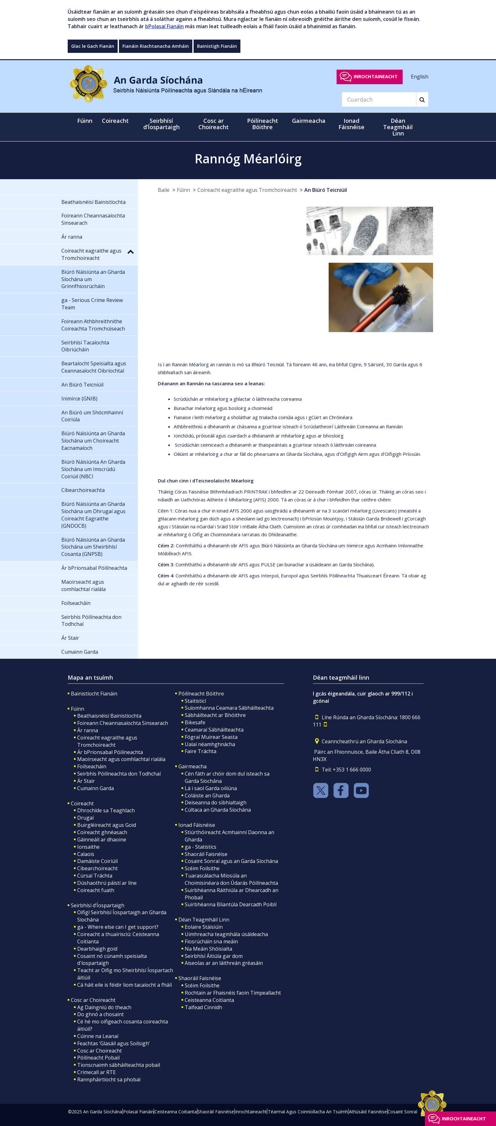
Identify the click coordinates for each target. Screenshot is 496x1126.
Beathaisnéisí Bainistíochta (109, 715)
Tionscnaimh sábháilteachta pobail (118, 1064)
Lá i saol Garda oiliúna (211, 788)
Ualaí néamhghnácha (210, 744)
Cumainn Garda (95, 788)
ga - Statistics (200, 846)
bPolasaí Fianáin (164, 26)
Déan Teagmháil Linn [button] (398, 127)
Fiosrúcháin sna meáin (211, 941)
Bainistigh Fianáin (217, 46)
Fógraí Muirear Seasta (211, 736)
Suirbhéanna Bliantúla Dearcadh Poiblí (230, 904)
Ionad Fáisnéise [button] (351, 124)
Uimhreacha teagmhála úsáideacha (226, 934)
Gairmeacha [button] (309, 120)
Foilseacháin (91, 766)
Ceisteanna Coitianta (209, 1000)
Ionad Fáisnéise (196, 824)
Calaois (85, 854)
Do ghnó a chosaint (100, 1014)
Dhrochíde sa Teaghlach (106, 810)
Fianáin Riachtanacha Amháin (155, 46)
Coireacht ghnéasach (102, 832)
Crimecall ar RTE (96, 1072)
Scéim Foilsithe (202, 868)
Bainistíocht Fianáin (94, 693)
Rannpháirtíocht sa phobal (108, 1079)
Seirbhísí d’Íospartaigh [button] (161, 124)
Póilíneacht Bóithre (201, 693)
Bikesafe (195, 722)
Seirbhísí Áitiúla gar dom (214, 956)
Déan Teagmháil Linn (203, 919)
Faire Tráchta (200, 751)
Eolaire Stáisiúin (204, 926)
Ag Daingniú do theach (104, 1007)
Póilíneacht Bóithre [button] (262, 124)
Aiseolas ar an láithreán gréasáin (224, 962)
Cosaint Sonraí (402, 1112)
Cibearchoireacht (97, 868)
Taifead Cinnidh (203, 1007)
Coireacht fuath (95, 890)
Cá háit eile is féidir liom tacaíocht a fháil (124, 984)
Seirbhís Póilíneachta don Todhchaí (119, 773)
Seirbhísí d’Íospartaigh (97, 905)
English (419, 76)
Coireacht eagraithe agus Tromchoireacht (247, 189)
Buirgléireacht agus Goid (106, 824)
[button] (130, 251)
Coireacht (82, 803)
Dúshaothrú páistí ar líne (107, 882)
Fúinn (183, 189)
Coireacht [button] (115, 120)
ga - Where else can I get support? (117, 926)
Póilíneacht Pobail (98, 1057)
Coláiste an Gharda (207, 795)
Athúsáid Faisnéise (368, 1112)
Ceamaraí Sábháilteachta (214, 729)
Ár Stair (86, 780)
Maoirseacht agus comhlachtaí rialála (121, 759)
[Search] (379, 99)
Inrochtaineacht (376, 76)
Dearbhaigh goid (97, 948)
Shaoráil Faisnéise (206, 854)
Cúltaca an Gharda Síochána (218, 809)
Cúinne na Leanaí (97, 1036)
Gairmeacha (192, 766)
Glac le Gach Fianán (92, 46)
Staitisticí (195, 700)
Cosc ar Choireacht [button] (213, 124)
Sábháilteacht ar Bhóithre (215, 715)
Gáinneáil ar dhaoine (101, 839)
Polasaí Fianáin (138, 1112)
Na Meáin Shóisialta (208, 948)
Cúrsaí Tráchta (94, 875)
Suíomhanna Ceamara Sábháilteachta (229, 707)
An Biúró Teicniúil (325, 189)
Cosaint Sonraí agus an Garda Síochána (231, 861)
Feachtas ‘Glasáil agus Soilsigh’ (113, 1043)
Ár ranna (87, 730)
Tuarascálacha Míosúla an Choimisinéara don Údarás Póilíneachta (231, 879)
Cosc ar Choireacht (93, 1000)
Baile (164, 189)
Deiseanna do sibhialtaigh (215, 802)
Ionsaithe (88, 846)
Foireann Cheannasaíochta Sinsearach (122, 723)
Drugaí (85, 817)
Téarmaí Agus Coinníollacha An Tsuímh (308, 1112)
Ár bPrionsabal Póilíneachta (110, 752)
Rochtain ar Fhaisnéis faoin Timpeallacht (233, 992)
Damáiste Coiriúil (97, 861)
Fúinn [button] (84, 120)
